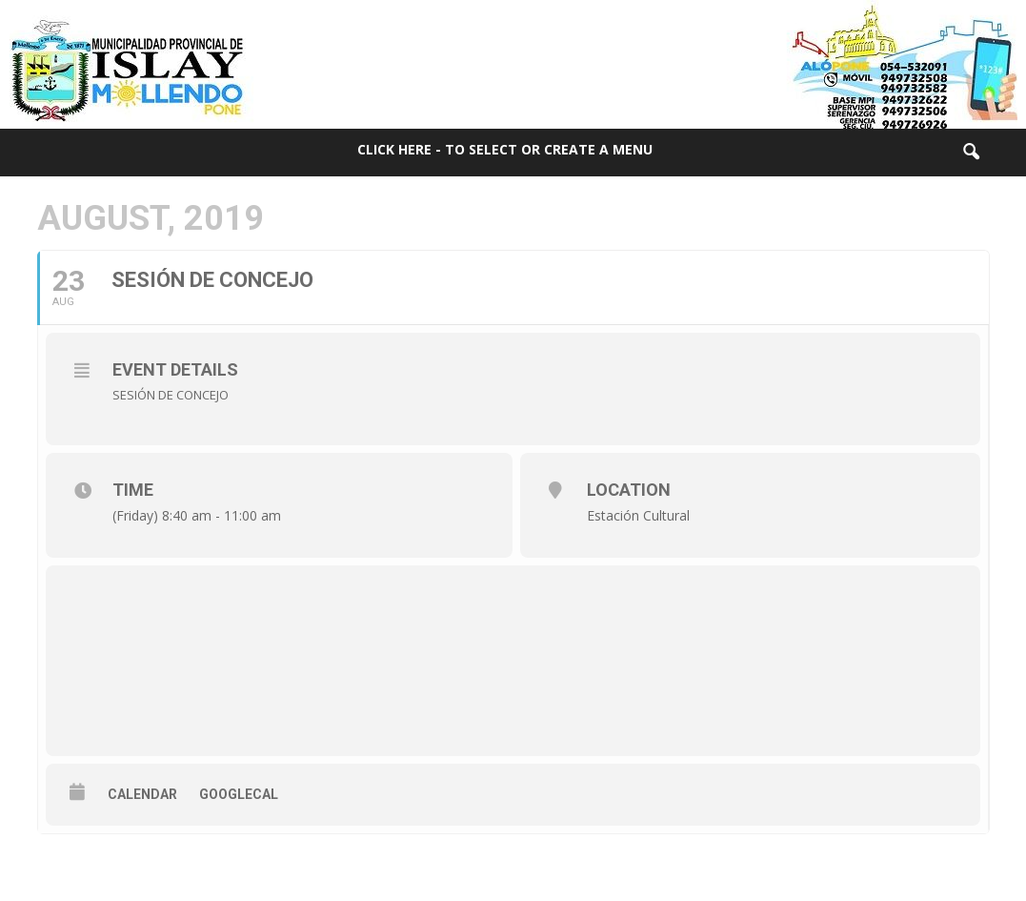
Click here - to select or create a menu (505, 149)
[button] (971, 153)
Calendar (142, 794)
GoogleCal (238, 794)
